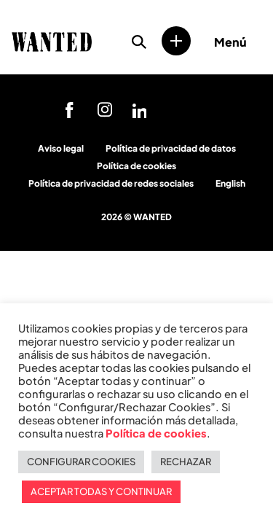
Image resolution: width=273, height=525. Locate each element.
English (230, 183)
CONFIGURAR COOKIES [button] (81, 461)
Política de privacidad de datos (171, 148)
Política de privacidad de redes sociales (111, 183)
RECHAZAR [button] (185, 461)
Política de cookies (136, 165)
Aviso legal (61, 148)
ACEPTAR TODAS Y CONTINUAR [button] (101, 491)
